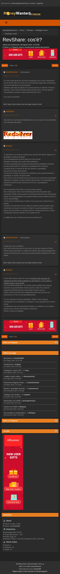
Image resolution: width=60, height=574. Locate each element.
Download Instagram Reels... (14, 382)
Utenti (8, 521)
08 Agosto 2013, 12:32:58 (11, 76)
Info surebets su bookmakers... (15, 413)
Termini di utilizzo (32, 564)
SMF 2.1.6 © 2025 (24, 566)
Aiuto (24, 564)
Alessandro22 (29, 376)
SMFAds (21, 569)
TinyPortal (19, 564)
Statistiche (7, 515)
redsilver (10, 111)
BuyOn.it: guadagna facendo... (15, 388)
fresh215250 (19, 358)
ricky (27, 370)
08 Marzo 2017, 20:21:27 (11, 273)
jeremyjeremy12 (29, 401)
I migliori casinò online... (13, 376)
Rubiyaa (23, 407)
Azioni (55, 65)
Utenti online (11, 542)
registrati (40, 3)
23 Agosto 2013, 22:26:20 (11, 115)
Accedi (32, 3)
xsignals (27, 395)
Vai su (4, 336)
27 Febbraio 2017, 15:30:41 (12, 150)
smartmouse (33, 388)
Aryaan (18, 364)
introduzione (8, 364)
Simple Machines (36, 566)
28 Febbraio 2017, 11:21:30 (12, 241)
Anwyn (9, 146)
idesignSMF (37, 569)
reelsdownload (33, 382)
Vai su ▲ (41, 564)
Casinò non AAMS (10, 407)
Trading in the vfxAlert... (12, 395)
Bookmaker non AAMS (12, 401)
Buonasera (8, 358)
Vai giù (4, 65)
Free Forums (29, 569)
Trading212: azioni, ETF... (13, 370)
